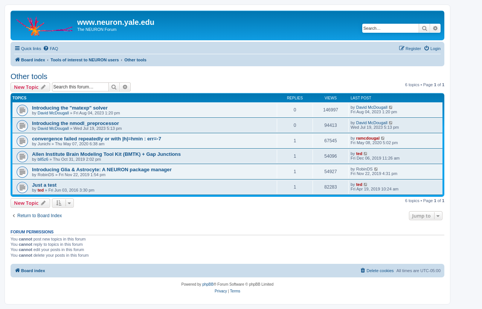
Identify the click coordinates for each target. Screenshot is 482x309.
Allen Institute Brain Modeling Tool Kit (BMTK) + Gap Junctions (106, 154)
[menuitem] (50, 48)
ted (359, 153)
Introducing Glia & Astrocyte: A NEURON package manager (102, 169)
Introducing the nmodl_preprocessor (75, 123)
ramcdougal (368, 138)
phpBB (208, 284)
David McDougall (53, 113)
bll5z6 (43, 159)
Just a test (44, 185)
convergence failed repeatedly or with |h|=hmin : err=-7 (96, 139)
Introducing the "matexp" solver (70, 108)
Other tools (29, 76)
